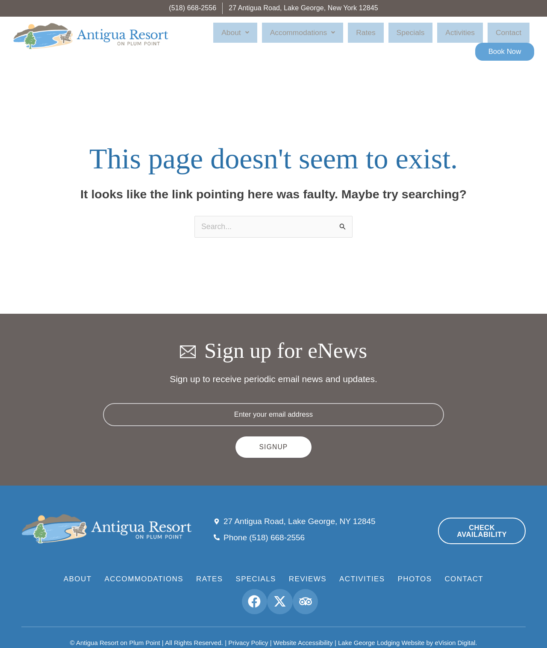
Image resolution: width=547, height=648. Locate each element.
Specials (392, 36)
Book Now (508, 35)
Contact (463, 36)
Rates (361, 36)
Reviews (307, 570)
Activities (428, 36)
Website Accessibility (303, 631)
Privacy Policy (248, 631)
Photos (415, 570)
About (257, 36)
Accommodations (311, 36)
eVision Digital (455, 631)
